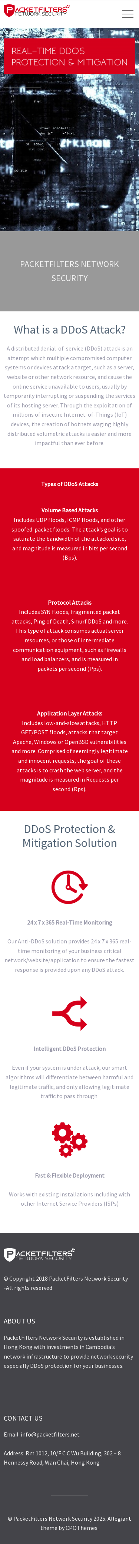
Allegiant (119, 1518)
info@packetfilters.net (50, 1434)
